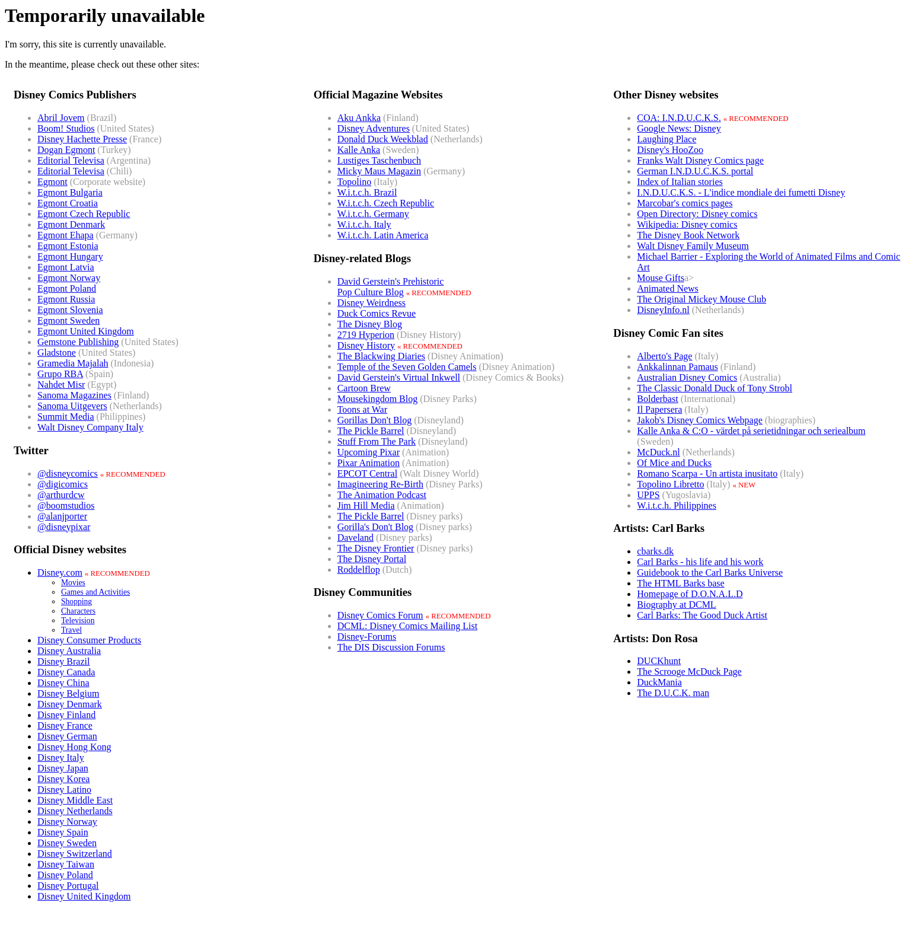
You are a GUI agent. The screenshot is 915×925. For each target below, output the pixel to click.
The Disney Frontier (376, 548)
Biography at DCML (676, 604)
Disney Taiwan (65, 864)
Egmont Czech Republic (83, 214)
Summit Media (65, 417)
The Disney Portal (371, 559)
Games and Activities (95, 592)
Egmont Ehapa (65, 235)
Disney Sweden (67, 843)
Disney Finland (66, 715)
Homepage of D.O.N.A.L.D (689, 594)
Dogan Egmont (66, 150)
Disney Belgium (68, 693)
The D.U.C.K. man (673, 693)
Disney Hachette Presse (82, 139)
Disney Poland (65, 875)
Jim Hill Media (366, 505)
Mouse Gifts (660, 278)
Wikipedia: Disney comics (687, 224)
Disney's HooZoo (670, 150)
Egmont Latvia (65, 267)
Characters (78, 611)
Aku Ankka (359, 118)
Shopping (76, 601)
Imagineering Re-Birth (380, 484)
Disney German (67, 736)
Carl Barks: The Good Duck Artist (702, 615)
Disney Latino (64, 789)
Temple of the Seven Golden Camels (407, 367)
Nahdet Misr (61, 384)
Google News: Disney (678, 128)
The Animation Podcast (381, 495)
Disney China (63, 683)
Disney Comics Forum (380, 615)
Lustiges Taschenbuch (379, 160)
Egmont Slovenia (70, 310)
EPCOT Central (367, 473)
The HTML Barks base (680, 583)
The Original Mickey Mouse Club (701, 299)
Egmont (52, 182)
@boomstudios (66, 505)
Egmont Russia (66, 299)
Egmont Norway (68, 278)
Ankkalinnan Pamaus (677, 367)
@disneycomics (67, 473)
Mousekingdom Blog (377, 399)
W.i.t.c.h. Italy (364, 224)
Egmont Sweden (68, 320)
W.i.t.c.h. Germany (373, 214)
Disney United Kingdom (83, 896)
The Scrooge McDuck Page (689, 671)
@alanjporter (62, 516)
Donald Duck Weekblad (382, 139)
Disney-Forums (367, 636)
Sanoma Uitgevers (72, 406)
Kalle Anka (358, 150)
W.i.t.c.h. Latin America (383, 235)
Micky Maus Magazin (379, 171)
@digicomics (62, 484)
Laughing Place (666, 139)
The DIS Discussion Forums (391, 647)
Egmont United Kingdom (85, 331)
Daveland (355, 537)
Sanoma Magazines (74, 395)
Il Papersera (659, 409)
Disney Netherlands (75, 811)
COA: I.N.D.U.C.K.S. (678, 118)
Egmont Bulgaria (70, 192)
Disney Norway (67, 821)
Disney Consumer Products (89, 640)
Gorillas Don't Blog (374, 420)
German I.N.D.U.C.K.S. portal (695, 171)
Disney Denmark (69, 704)
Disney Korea (63, 779)
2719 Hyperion (365, 335)
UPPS (648, 495)
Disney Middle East (75, 800)
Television (77, 620)
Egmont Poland (66, 288)
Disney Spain (62, 832)
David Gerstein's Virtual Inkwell (398, 377)
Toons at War (362, 409)
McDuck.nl (658, 452)
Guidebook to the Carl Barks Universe (710, 572)
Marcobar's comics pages (684, 203)
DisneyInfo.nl (663, 310)
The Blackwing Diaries (381, 356)
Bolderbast (657, 399)
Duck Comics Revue (376, 313)
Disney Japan (62, 768)
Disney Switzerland (74, 854)
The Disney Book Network (688, 235)
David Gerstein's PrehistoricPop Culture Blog (390, 286)
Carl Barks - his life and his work (700, 562)
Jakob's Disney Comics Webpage (700, 420)
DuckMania (659, 682)
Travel (71, 630)
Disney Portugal (68, 886)
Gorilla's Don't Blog (375, 527)
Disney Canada (66, 672)
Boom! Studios (65, 128)
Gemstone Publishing (78, 342)
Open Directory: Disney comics (697, 214)
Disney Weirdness (371, 303)
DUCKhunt (659, 661)
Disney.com (59, 572)
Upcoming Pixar (368, 452)
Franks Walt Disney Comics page (700, 160)
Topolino (354, 182)
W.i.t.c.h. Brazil (367, 192)
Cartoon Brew (364, 388)
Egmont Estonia (67, 246)
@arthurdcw (61, 495)
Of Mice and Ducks (674, 463)
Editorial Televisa (70, 160)
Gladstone (56, 352)
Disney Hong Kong (74, 747)
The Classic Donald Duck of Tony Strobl (714, 388)
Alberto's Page (664, 356)
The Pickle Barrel (370, 431)
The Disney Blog (369, 324)
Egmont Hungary (70, 256)
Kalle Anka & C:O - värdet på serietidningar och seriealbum (751, 431)
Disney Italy (60, 757)
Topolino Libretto (670, 484)
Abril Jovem (61, 118)
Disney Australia (69, 651)
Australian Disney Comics (687, 377)
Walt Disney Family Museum (692, 246)
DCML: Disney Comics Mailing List (407, 626)
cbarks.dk (655, 551)
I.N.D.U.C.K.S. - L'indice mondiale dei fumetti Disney (741, 192)
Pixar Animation (368, 463)
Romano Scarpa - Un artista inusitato (707, 473)
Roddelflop (358, 569)
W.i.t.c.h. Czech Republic (385, 203)
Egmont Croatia (67, 203)
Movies (73, 582)
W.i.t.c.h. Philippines (676, 505)
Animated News (668, 288)
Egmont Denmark (71, 224)
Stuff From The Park (376, 441)
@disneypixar (63, 527)
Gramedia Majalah (73, 363)
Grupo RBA (60, 374)
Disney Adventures (373, 128)
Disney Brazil (63, 661)
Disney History (366, 345)
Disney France (65, 725)
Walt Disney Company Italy (90, 427)
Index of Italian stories (679, 182)
